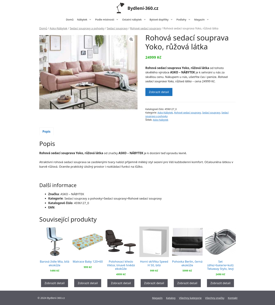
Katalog (171, 298)
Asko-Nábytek (58, 28)
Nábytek (85, 19)
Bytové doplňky (162, 19)
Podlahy (184, 19)
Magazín (202, 19)
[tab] (46, 131)
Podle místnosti (107, 19)
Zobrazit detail (159, 92)
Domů (69, 19)
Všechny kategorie (190, 298)
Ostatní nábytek (135, 19)
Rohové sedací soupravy (145, 28)
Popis (46, 131)
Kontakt (232, 298)
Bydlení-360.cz (143, 8)
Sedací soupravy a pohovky (87, 28)
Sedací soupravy (117, 28)
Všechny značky (214, 298)
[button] (131, 39)
